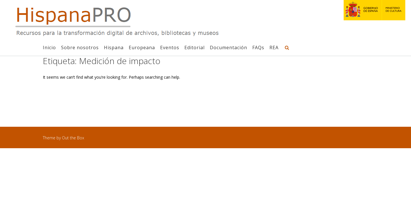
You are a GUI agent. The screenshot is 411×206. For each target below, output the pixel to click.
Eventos (169, 47)
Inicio (49, 47)
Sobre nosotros (80, 47)
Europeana (142, 47)
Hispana (114, 47)
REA (274, 47)
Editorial (194, 47)
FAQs (258, 47)
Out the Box (73, 137)
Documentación (228, 47)
